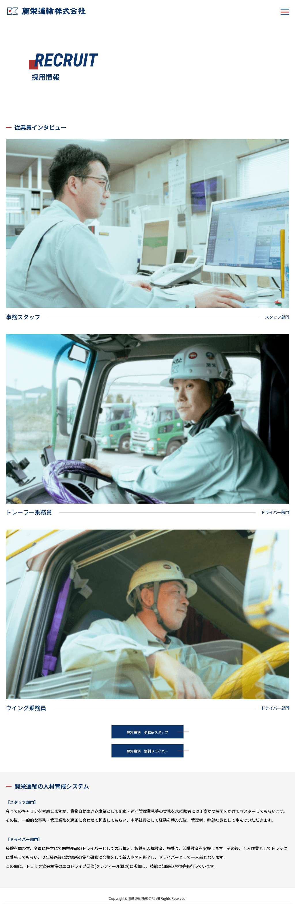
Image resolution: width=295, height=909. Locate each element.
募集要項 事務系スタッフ (147, 732)
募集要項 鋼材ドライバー (147, 751)
